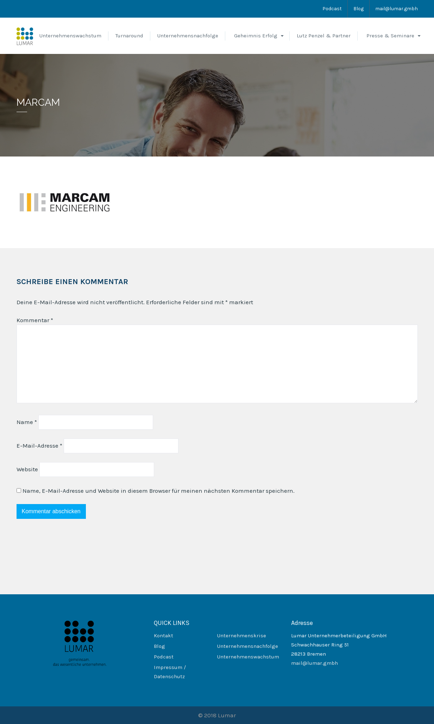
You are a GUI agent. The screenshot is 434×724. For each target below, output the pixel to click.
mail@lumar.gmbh (396, 9)
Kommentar (35, 320)
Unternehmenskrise (241, 635)
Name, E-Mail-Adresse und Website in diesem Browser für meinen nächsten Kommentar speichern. (159, 490)
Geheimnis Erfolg (255, 35)
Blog (358, 9)
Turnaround (129, 35)
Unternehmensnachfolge (187, 35)
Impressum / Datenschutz (170, 672)
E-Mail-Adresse (39, 445)
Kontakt (163, 635)
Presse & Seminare (390, 35)
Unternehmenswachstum (70, 35)
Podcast (332, 9)
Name (27, 421)
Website (27, 469)
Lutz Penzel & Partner (324, 35)
